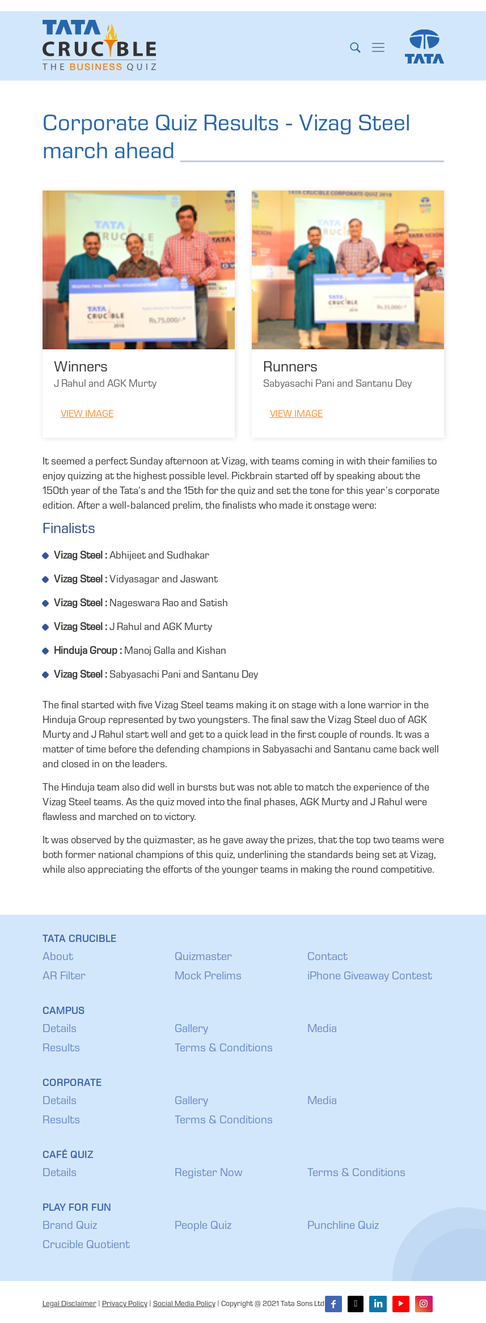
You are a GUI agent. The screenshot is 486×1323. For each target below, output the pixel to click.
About (58, 957)
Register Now (209, 1174)
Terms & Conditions (224, 1049)
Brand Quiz (70, 1226)
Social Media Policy (184, 1304)
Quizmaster (203, 957)
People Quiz (203, 1226)
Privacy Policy (124, 1304)
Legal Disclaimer (69, 1304)
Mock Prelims (208, 977)
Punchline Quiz (343, 1226)
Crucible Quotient (86, 1246)
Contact (327, 957)
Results (61, 1049)
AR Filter (64, 977)
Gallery (191, 1029)
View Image (87, 415)
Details (60, 1029)
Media (322, 1029)
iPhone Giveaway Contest (369, 977)
